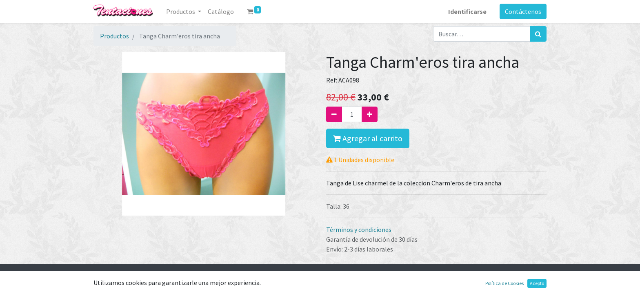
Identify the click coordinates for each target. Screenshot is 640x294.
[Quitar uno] (334, 114)
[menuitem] (220, 11)
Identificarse (467, 11)
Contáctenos (523, 11)
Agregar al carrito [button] (367, 138)
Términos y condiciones (358, 229)
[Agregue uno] (370, 114)
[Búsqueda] (538, 34)
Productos (114, 36)
